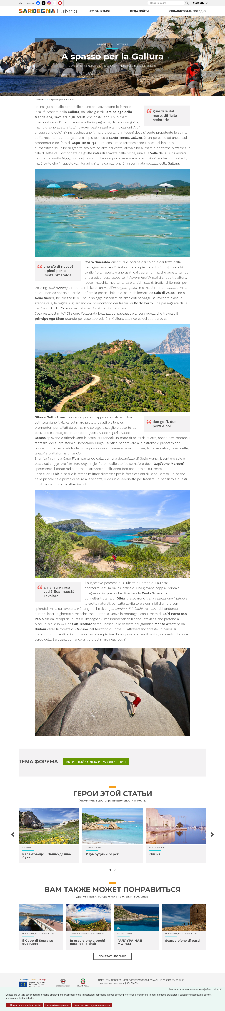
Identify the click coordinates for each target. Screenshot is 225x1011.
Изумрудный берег (102, 854)
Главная (39, 99)
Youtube (60, 2)
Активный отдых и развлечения (112, 44)
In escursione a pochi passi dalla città (87, 942)
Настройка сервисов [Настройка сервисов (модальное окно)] (57, 1005)
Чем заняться (99, 11)
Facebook (38, 2)
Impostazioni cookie (112, 983)
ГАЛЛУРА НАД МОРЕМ (130, 942)
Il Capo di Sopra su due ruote (37, 942)
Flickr (54, 2)
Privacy (154, 980)
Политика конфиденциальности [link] (91, 1005)
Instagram (49, 2)
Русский (199, 3)
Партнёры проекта (109, 980)
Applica (187, 3)
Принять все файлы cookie (24, 1005)
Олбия (155, 854)
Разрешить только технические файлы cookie (197, 989)
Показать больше (112, 956)
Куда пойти (139, 11)
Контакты (132, 983)
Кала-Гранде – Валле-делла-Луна (46, 855)
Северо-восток (93, 847)
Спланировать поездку (187, 11)
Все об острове (125, 934)
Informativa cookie (172, 980)
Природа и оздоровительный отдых (88, 934)
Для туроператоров (135, 980)
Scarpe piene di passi (182, 940)
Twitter (43, 2)
